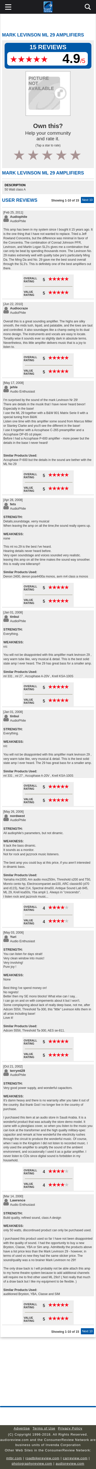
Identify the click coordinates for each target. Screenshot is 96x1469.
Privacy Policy (70, 1428)
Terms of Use (44, 1428)
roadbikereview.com (42, 1458)
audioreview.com (70, 1463)
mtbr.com (14, 1458)
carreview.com (75, 1458)
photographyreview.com (32, 1463)
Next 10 (87, 200)
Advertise (22, 1428)
